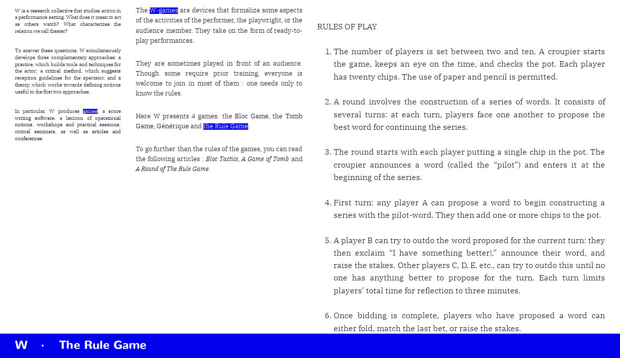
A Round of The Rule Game (172, 169)
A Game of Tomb (265, 159)
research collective (51, 10)
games (90, 111)
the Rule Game (225, 126)
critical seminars (35, 131)
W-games (164, 10)
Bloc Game (251, 116)
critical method (63, 71)
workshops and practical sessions (78, 124)
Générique (173, 126)
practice (24, 64)
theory (22, 85)
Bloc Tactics (222, 159)
